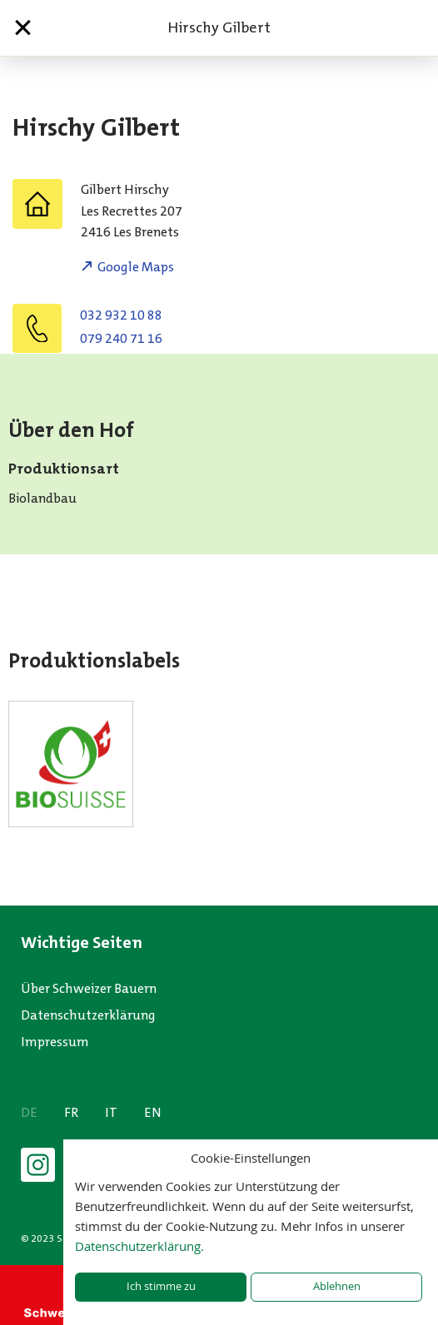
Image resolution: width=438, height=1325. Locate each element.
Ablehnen (337, 1286)
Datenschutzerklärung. (139, 1246)
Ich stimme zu (161, 1286)
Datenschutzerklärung (88, 1015)
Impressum (55, 1041)
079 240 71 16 (121, 338)
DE (29, 1112)
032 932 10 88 (121, 315)
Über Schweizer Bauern (89, 988)
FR (71, 1112)
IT (111, 1112)
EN (153, 1112)
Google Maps (135, 266)
